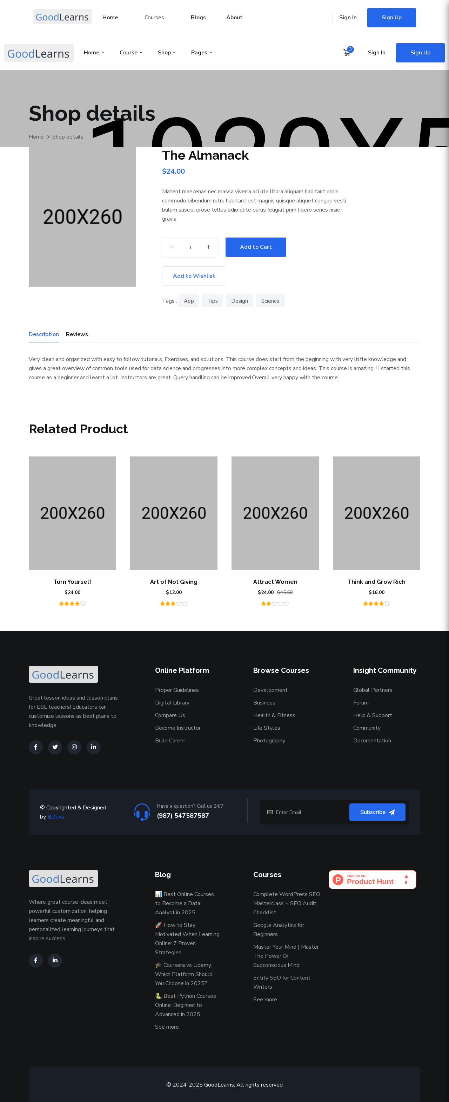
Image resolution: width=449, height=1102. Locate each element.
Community (367, 728)
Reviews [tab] (77, 334)
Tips (212, 301)
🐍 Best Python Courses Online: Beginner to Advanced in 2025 (185, 1005)
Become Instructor (178, 728)
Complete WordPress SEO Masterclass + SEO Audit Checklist (286, 903)
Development (270, 690)
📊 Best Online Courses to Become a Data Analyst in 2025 (184, 903)
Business (264, 703)
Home (110, 17)
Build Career (170, 740)
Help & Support (372, 715)
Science (270, 301)
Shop (164, 52)
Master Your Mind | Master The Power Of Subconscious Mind (286, 956)
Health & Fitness (274, 715)
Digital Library (172, 703)
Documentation (372, 740)
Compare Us (170, 715)
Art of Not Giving (173, 582)
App (189, 301)
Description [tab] (44, 334)
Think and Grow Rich (377, 582)
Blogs (198, 17)
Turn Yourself (72, 582)
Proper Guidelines (177, 690)
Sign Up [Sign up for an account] (392, 17)
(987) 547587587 (183, 816)
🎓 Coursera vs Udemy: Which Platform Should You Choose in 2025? (184, 974)
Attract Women (275, 582)
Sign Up (420, 52)
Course (129, 52)
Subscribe (377, 812)
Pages (199, 52)
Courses (154, 17)
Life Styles (266, 728)
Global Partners (373, 690)
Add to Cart (256, 247)
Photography (269, 740)
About (234, 17)
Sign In (348, 17)
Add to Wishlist (194, 276)
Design (239, 301)
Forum (361, 703)
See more (167, 1027)
